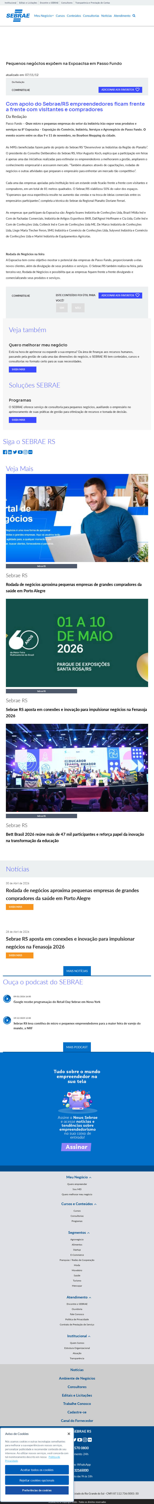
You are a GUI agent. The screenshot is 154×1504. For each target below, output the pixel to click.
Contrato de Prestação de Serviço (77, 1324)
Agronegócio (77, 1239)
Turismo (77, 1280)
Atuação (77, 1353)
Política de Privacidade (77, 1319)
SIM (62, 307)
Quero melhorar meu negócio (77, 1194)
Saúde (77, 1275)
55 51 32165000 (77, 1470)
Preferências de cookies (37, 1490)
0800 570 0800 (77, 1448)
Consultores (67, 2)
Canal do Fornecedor (77, 1420)
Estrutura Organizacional (77, 1348)
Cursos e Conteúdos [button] (77, 1204)
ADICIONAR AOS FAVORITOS (120, 89)
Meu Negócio (44, 15)
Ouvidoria (77, 1309)
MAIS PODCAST (77, 1047)
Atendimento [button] (77, 1297)
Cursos (60, 15)
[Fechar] (69, 1433)
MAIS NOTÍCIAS (77, 971)
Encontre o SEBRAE (49, 2)
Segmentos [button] (77, 1232)
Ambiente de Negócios (77, 1378)
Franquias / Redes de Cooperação (77, 1260)
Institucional (10, 2)
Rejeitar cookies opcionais (36, 1480)
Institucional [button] (77, 1336)
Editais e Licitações (28, 2)
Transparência (77, 1358)
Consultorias (91, 15)
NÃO (78, 307)
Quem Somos (77, 1342)
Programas (77, 1221)
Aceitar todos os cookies (36, 1470)
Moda (77, 1265)
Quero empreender (77, 1184)
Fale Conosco (77, 1314)
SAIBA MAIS (18, 369)
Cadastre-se (77, 1412)
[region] (37, 1465)
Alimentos (77, 1244)
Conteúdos (74, 15)
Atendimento (122, 15)
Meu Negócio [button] (77, 1177)
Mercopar (77, 1285)
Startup (77, 1249)
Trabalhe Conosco (77, 1403)
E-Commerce (77, 1254)
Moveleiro (77, 1270)
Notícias (106, 15)
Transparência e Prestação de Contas (92, 2)
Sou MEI (77, 1189)
